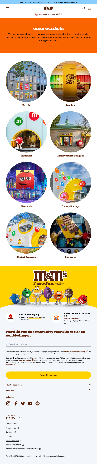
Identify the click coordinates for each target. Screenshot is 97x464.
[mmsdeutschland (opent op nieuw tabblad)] (15, 403)
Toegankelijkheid (13, 440)
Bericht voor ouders (15, 444)
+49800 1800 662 (71, 319)
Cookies (10, 436)
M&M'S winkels (35, 317)
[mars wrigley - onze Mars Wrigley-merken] (13, 417)
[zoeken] (83, 8)
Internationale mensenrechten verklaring (23, 449)
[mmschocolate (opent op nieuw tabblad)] (8, 403)
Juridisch (11, 432)
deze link (11, 365)
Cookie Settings (12, 424)
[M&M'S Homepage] (48, 8)
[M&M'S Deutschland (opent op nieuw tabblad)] (30, 403)
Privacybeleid (12, 428)
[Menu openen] (7, 8)
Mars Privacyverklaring (76, 352)
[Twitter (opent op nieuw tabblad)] (22, 403)
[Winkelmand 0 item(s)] (89, 8)
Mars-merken (26, 360)
